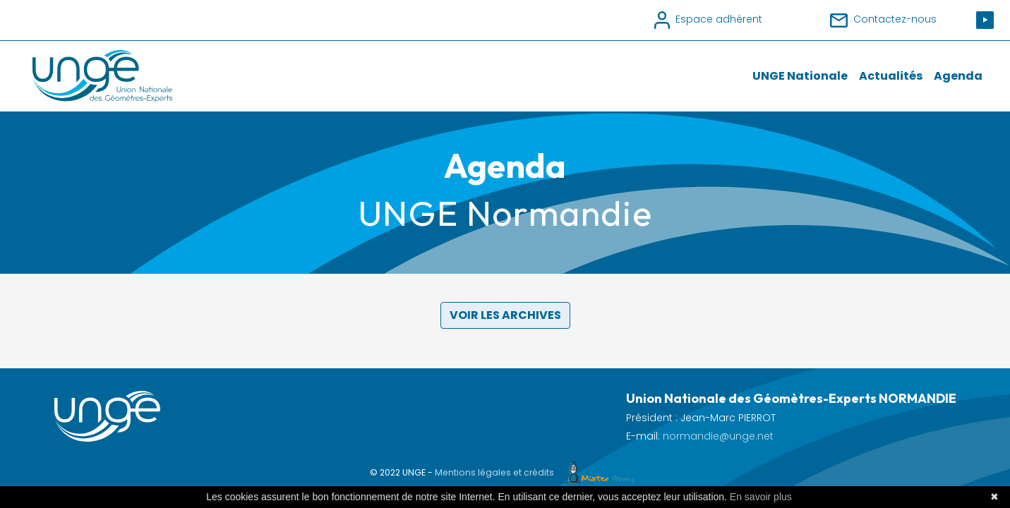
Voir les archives (505, 315)
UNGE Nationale (800, 76)
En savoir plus (761, 496)
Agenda (958, 76)
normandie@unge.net (718, 436)
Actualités (890, 76)
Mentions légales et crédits (538, 472)
